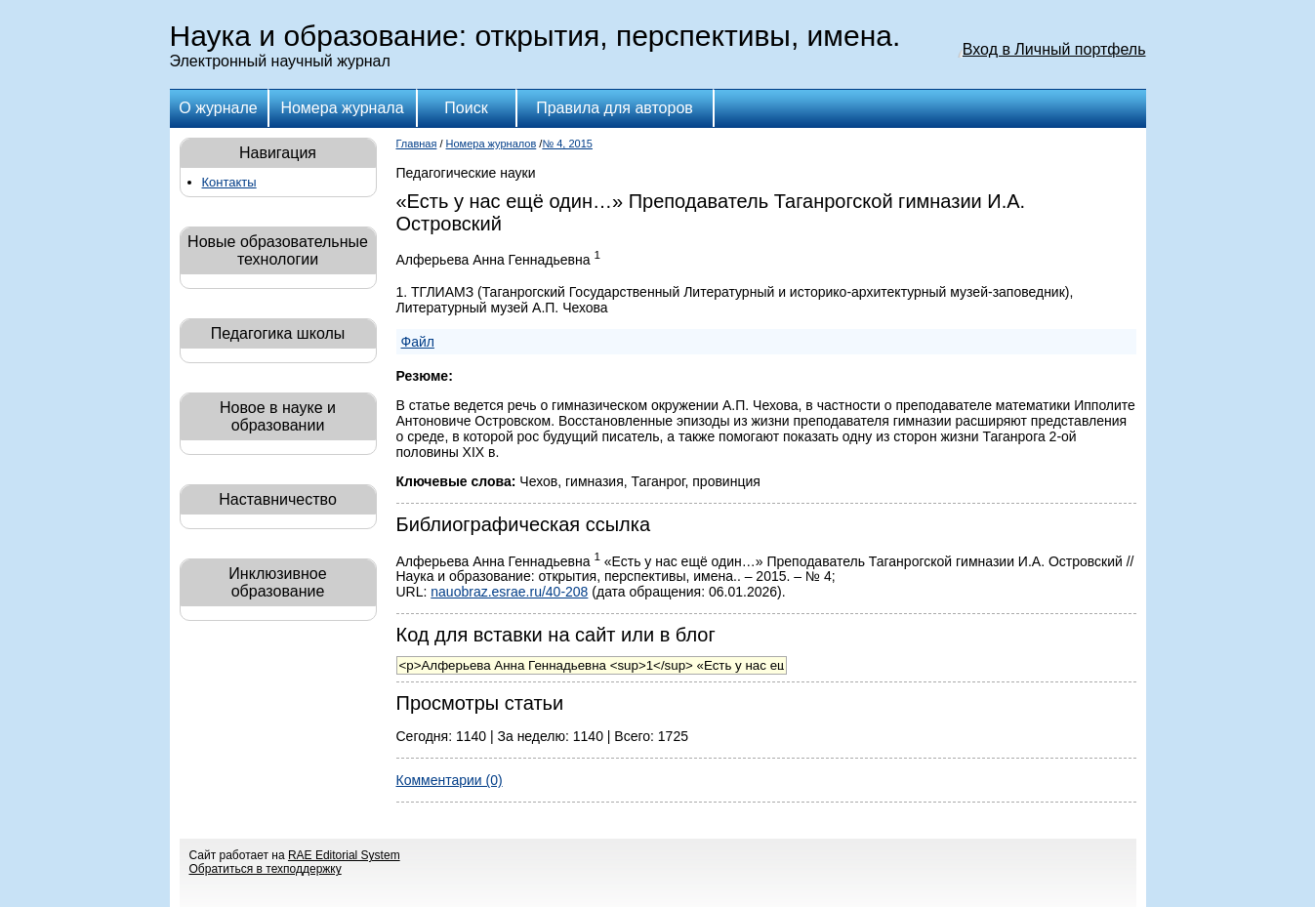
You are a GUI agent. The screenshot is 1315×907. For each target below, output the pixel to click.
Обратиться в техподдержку (265, 869)
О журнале (218, 108)
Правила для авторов (614, 108)
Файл (417, 342)
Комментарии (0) (449, 780)
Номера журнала (341, 108)
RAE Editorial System (344, 855)
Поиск (465, 108)
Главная (416, 143)
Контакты (229, 182)
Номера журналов (491, 143)
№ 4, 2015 (567, 143)
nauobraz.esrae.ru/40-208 (509, 591)
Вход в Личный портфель (1054, 49)
